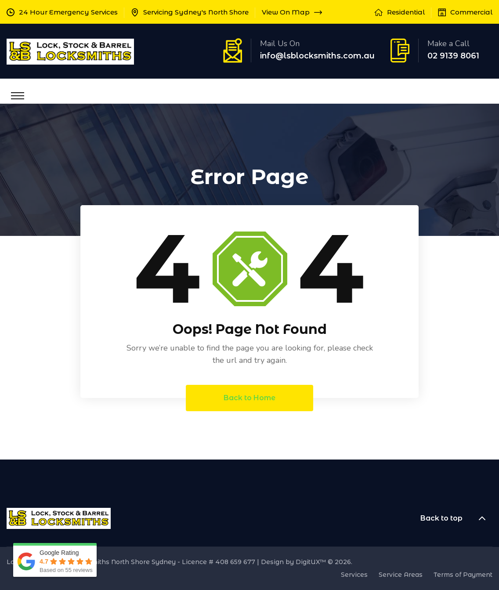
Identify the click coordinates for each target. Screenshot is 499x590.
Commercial (471, 12)
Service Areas (401, 575)
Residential (406, 12)
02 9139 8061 (453, 56)
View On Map (292, 12)
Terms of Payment (463, 575)
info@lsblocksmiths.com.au (317, 56)
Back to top (456, 518)
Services (354, 575)
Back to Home (249, 398)
